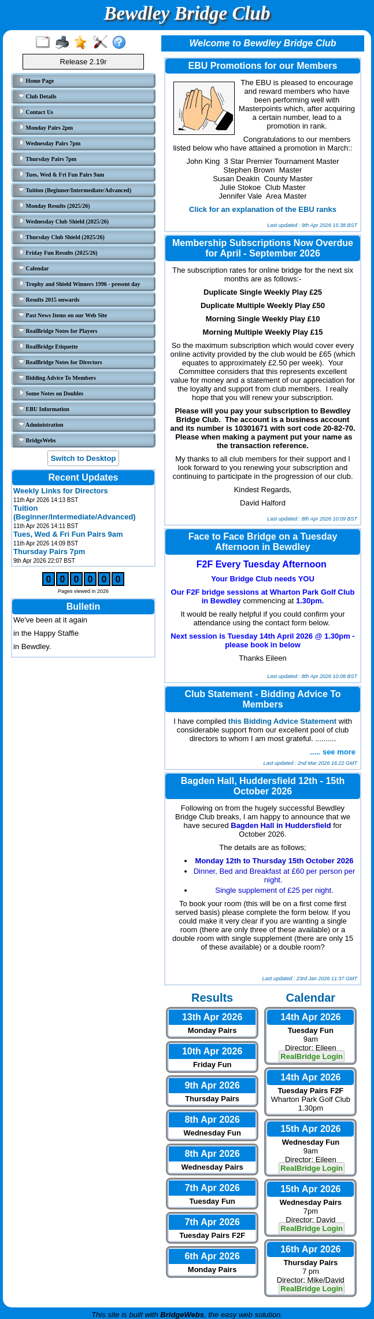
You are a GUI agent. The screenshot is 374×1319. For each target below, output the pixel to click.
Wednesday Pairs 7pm (49, 143)
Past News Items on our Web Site (62, 315)
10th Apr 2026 (212, 1051)
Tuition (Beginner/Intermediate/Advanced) (74, 189)
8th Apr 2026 (211, 1119)
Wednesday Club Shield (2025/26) (63, 221)
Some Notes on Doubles (50, 393)
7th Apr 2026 (211, 1188)
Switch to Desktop (83, 458)
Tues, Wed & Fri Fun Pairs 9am (61, 174)
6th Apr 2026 (211, 1256)
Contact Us (35, 111)
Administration (41, 424)
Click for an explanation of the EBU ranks (262, 209)
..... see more (333, 752)
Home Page (36, 80)
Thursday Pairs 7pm (47, 158)
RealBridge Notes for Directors (60, 361)
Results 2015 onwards (48, 299)
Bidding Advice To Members (57, 377)
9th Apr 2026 (211, 1085)
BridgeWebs (37, 440)
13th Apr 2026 (212, 1017)
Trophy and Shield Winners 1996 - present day (79, 283)
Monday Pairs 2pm (45, 127)
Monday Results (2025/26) (54, 205)
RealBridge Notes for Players (57, 330)
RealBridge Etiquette (48, 346)
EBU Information (43, 408)
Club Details (37, 96)
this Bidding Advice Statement (282, 721)
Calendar (33, 268)
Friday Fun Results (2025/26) (58, 252)
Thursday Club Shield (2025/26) (61, 236)
